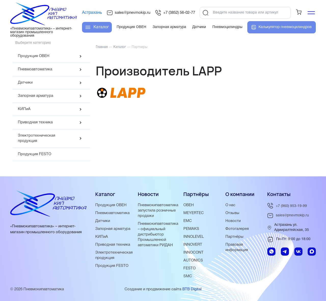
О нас (230, 205)
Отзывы (232, 213)
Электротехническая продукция (36, 138)
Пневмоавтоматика (35, 69)
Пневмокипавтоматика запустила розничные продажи (158, 210)
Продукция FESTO (34, 154)
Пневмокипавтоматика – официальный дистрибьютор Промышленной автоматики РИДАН (158, 234)
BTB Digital (191, 289)
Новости (233, 221)
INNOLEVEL (193, 237)
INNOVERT (192, 244)
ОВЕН (188, 205)
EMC (187, 221)
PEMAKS (191, 229)
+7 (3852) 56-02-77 (175, 13)
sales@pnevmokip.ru (128, 13)
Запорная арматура (35, 96)
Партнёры (234, 237)
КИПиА (24, 109)
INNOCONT (193, 252)
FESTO (189, 268)
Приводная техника (35, 122)
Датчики (25, 82)
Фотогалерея (237, 229)
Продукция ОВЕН (33, 56)
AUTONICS (193, 260)
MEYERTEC (193, 213)
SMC (187, 276)
